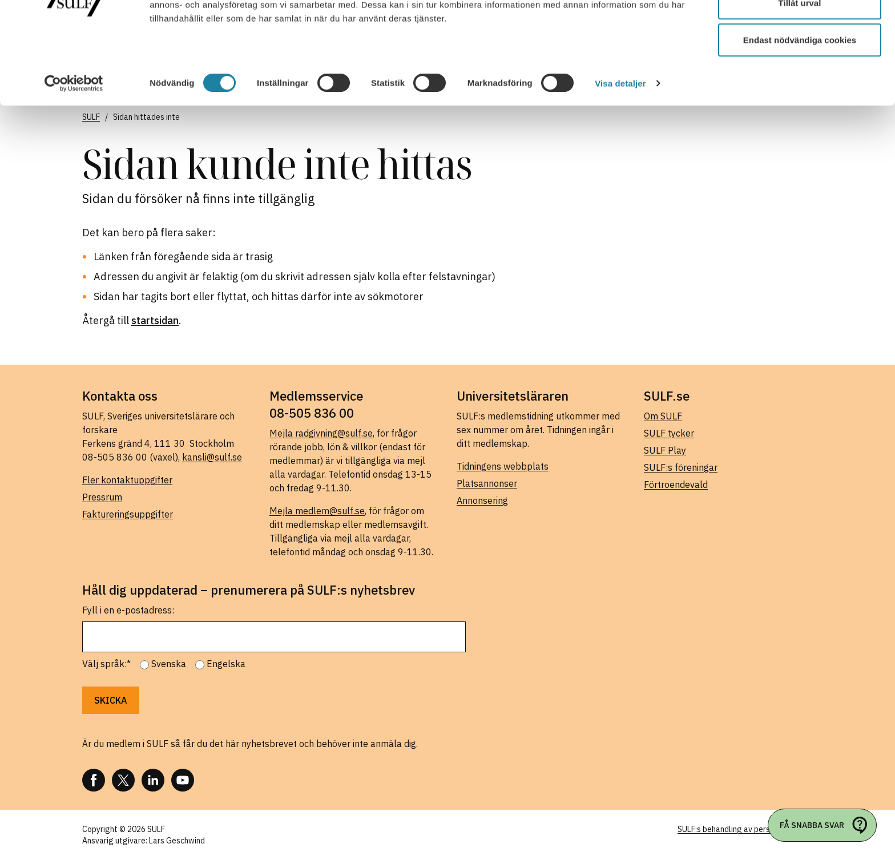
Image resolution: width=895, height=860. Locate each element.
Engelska (226, 663)
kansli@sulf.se (212, 457)
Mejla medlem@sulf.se (317, 510)
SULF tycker (669, 433)
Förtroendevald (676, 484)
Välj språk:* (106, 663)
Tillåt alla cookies (799, 30)
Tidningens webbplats (503, 466)
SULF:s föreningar (680, 467)
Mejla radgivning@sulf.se (321, 433)
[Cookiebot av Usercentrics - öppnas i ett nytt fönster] (74, 148)
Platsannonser (487, 483)
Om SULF (663, 416)
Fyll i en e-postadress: (128, 610)
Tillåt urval (800, 67)
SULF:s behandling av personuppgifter (745, 829)
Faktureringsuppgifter (127, 514)
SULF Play (665, 450)
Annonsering (482, 500)
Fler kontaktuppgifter (127, 480)
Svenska (168, 663)
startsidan (155, 320)
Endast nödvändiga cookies (799, 105)
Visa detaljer (620, 148)
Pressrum (102, 497)
